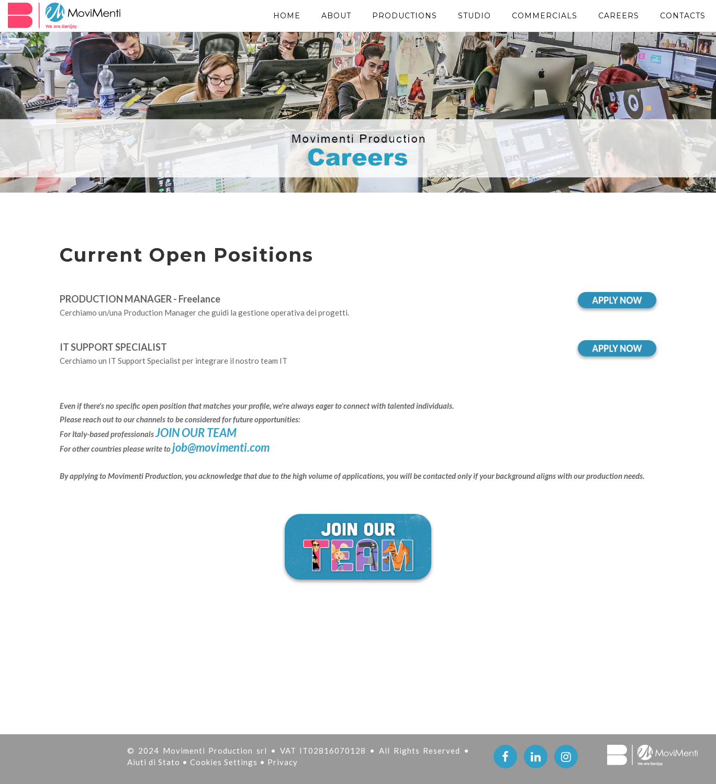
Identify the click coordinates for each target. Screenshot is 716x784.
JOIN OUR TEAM (196, 433)
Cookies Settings (225, 762)
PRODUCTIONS (404, 15)
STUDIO (474, 15)
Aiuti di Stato (154, 762)
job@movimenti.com (221, 447)
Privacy (282, 762)
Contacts (683, 15)
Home (286, 15)
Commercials (544, 15)
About (336, 15)
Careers (618, 15)
